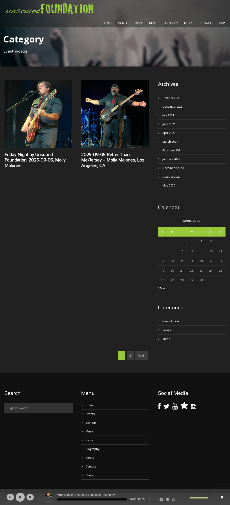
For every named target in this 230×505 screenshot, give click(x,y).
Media (188, 23)
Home (90, 405)
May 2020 (168, 185)
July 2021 (168, 115)
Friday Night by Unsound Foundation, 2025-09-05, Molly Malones (35, 160)
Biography (170, 23)
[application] (115, 497)
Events (107, 23)
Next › (142, 355)
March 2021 (170, 142)
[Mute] (187, 497)
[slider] (92, 499)
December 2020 (173, 168)
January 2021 (171, 159)
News (152, 23)
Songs (166, 330)
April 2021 (168, 133)
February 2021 (172, 150)
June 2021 (168, 124)
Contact (205, 23)
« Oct (161, 288)
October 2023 (171, 98)
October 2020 (171, 177)
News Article (170, 321)
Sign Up (123, 23)
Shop (221, 23)
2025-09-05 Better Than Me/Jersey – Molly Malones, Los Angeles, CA (112, 160)
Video (166, 339)
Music (139, 23)
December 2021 (173, 106)
